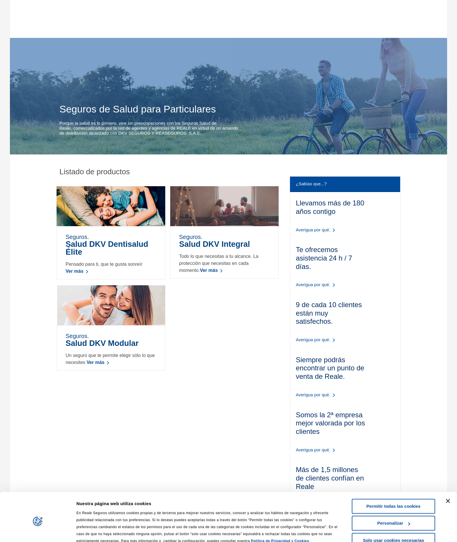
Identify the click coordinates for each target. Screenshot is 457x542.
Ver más (74, 271)
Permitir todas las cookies (393, 479)
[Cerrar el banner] (448, 474)
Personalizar (393, 496)
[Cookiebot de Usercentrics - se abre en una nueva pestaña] (37, 530)
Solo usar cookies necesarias (393, 513)
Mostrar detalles (93, 530)
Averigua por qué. (313, 229)
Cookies (301, 515)
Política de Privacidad (270, 515)
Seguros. (111, 245)
